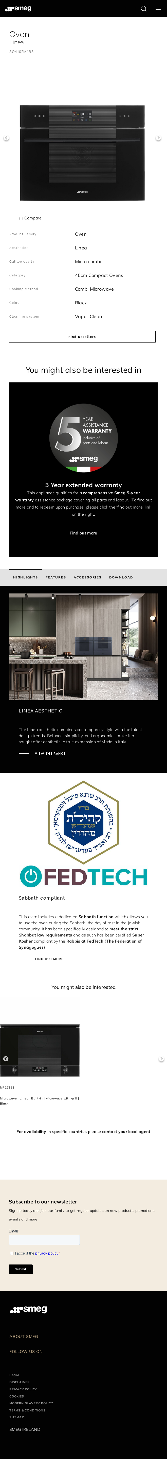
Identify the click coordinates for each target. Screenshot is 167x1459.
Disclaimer (19, 1382)
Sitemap (16, 1417)
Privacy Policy (23, 1389)
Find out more (83, 532)
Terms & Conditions (27, 1410)
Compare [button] (33, 217)
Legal (14, 1375)
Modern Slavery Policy (31, 1403)
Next (158, 138)
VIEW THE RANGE (50, 753)
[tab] (25, 577)
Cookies (16, 1396)
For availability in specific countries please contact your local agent (83, 1131)
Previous (6, 138)
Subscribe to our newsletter (43, 1201)
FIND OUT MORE (48, 959)
